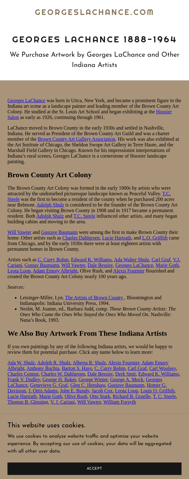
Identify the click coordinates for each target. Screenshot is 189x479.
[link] (94, 13)
